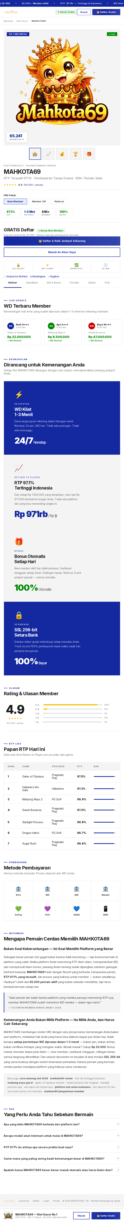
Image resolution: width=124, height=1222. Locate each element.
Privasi (56, 1201)
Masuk (84, 12)
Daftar (36, 1201)
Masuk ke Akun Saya (62, 252)
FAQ (107, 282)
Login (46, 1201)
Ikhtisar (12, 282)
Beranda (8, 21)
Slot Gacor (22, 21)
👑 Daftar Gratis (106, 12)
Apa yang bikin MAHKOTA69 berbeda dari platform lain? (42, 1124)
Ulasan (92, 282)
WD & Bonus (54, 282)
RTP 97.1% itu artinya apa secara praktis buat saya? (38, 1147)
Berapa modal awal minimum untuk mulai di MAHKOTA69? (43, 1135)
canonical (24, 1201)
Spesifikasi (32, 282)
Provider (74, 282)
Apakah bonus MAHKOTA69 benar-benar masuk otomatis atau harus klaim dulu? (58, 1170)
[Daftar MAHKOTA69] (62, 87)
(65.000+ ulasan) (33, 184)
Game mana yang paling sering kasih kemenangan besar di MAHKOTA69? (54, 1158)
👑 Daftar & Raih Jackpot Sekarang (62, 240)
